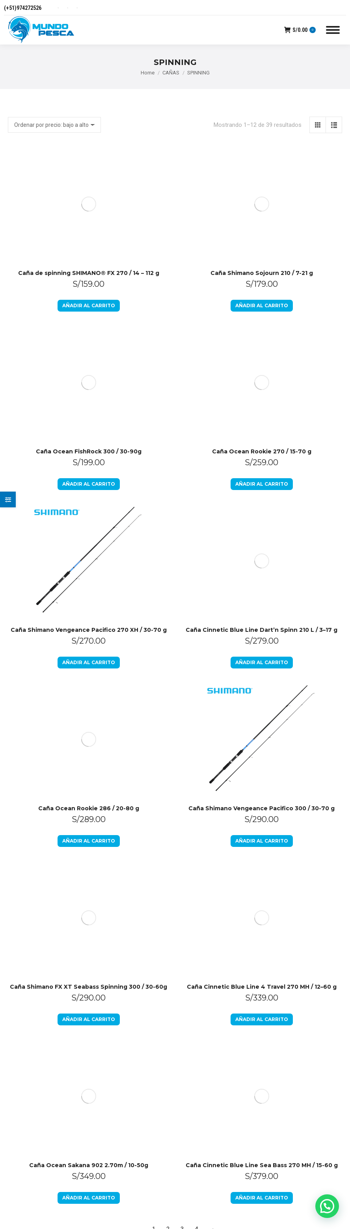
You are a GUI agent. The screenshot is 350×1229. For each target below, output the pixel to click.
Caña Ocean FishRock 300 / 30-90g (88, 227)
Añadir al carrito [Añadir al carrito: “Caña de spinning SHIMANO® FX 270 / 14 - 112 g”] (88, 194)
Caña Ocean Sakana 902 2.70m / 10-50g (88, 717)
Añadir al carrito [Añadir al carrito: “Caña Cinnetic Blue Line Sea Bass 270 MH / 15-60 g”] (261, 750)
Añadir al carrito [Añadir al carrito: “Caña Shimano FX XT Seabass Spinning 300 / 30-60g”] (88, 684)
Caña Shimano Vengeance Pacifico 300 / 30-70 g (261, 584)
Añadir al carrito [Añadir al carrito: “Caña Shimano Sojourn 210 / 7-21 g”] (261, 194)
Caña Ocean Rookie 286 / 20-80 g (88, 472)
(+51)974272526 (22, 8)
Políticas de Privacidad (212, 888)
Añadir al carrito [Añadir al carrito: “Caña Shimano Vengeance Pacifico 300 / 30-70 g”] (261, 617)
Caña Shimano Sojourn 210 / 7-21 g (261, 161)
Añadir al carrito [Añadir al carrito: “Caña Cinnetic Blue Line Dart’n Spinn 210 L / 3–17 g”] (261, 327)
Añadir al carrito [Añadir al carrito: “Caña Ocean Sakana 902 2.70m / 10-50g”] (88, 750)
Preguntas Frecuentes (212, 923)
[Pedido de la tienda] (54, 125)
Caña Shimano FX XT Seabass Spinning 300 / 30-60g (88, 651)
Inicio (191, 844)
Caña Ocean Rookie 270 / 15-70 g (261, 227)
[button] (327, 1206)
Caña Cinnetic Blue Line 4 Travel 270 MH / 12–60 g (262, 651)
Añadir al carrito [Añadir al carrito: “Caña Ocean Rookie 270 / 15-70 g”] (261, 260)
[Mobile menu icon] (333, 29)
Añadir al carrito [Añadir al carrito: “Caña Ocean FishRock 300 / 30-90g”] (88, 260)
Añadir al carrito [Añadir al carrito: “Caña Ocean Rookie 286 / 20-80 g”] (88, 505)
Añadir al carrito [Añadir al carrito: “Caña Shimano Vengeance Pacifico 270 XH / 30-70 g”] (88, 439)
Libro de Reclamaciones (214, 905)
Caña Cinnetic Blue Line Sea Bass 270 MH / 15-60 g (262, 717)
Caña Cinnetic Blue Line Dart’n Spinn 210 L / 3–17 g (261, 294)
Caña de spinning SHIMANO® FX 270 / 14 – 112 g (88, 161)
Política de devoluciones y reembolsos (216, 866)
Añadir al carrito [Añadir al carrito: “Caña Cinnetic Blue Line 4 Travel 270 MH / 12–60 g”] (261, 684)
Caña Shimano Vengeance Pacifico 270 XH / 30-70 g (89, 406)
